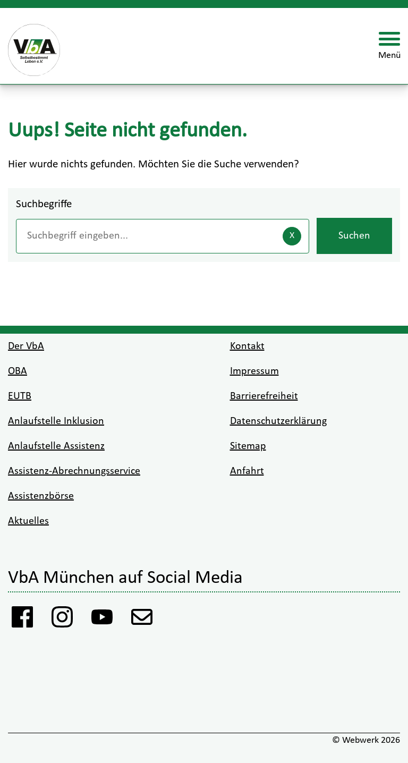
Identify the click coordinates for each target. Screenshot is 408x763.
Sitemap (248, 446)
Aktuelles (28, 521)
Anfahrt (247, 471)
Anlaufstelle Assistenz (56, 446)
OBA (17, 371)
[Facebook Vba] (22, 619)
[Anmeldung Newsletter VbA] (142, 619)
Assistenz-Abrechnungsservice (74, 471)
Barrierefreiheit (264, 396)
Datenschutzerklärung (278, 421)
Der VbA (26, 346)
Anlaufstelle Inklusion (56, 421)
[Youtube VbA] (102, 619)
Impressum (254, 371)
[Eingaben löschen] (292, 236)
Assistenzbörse (41, 496)
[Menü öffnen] (389, 46)
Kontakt (247, 346)
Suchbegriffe (44, 204)
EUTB (19, 396)
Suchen (354, 236)
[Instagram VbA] (62, 619)
